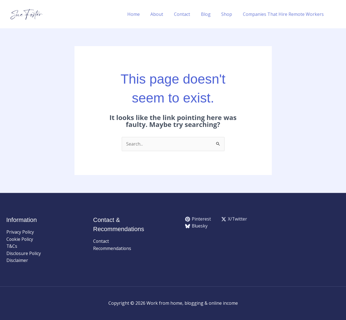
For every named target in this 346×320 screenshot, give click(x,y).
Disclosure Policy (23, 253)
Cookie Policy (20, 239)
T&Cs (12, 246)
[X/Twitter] (234, 219)
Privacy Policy (20, 232)
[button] (337, 14)
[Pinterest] (198, 219)
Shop (229, 14)
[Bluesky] (196, 226)
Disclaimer (17, 261)
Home (143, 14)
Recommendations (112, 248)
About (165, 14)
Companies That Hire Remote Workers (284, 14)
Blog (210, 14)
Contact (188, 14)
